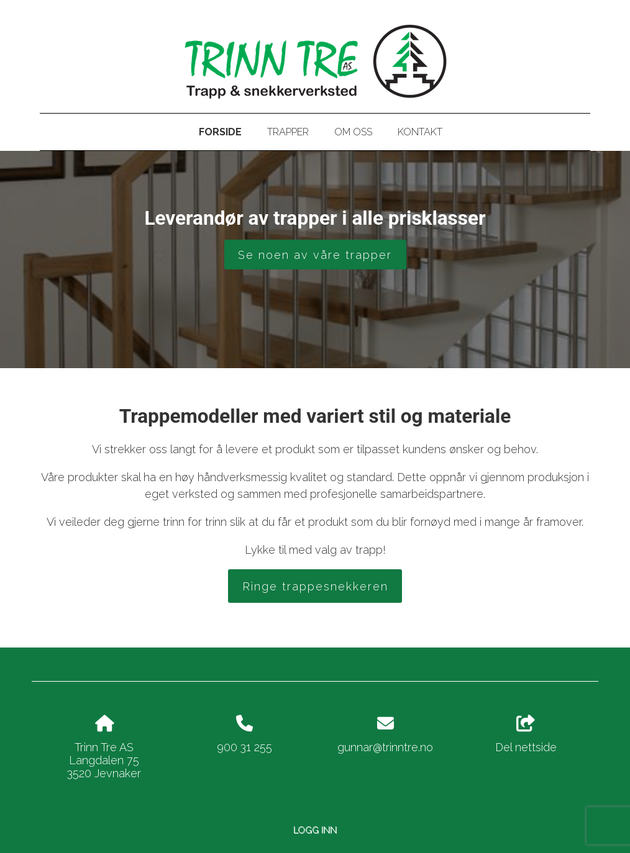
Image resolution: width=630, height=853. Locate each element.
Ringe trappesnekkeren (315, 586)
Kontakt (420, 132)
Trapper (288, 132)
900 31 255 (244, 747)
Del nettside (526, 734)
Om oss (353, 132)
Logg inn (315, 829)
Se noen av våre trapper (315, 254)
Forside (220, 132)
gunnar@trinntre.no (385, 747)
